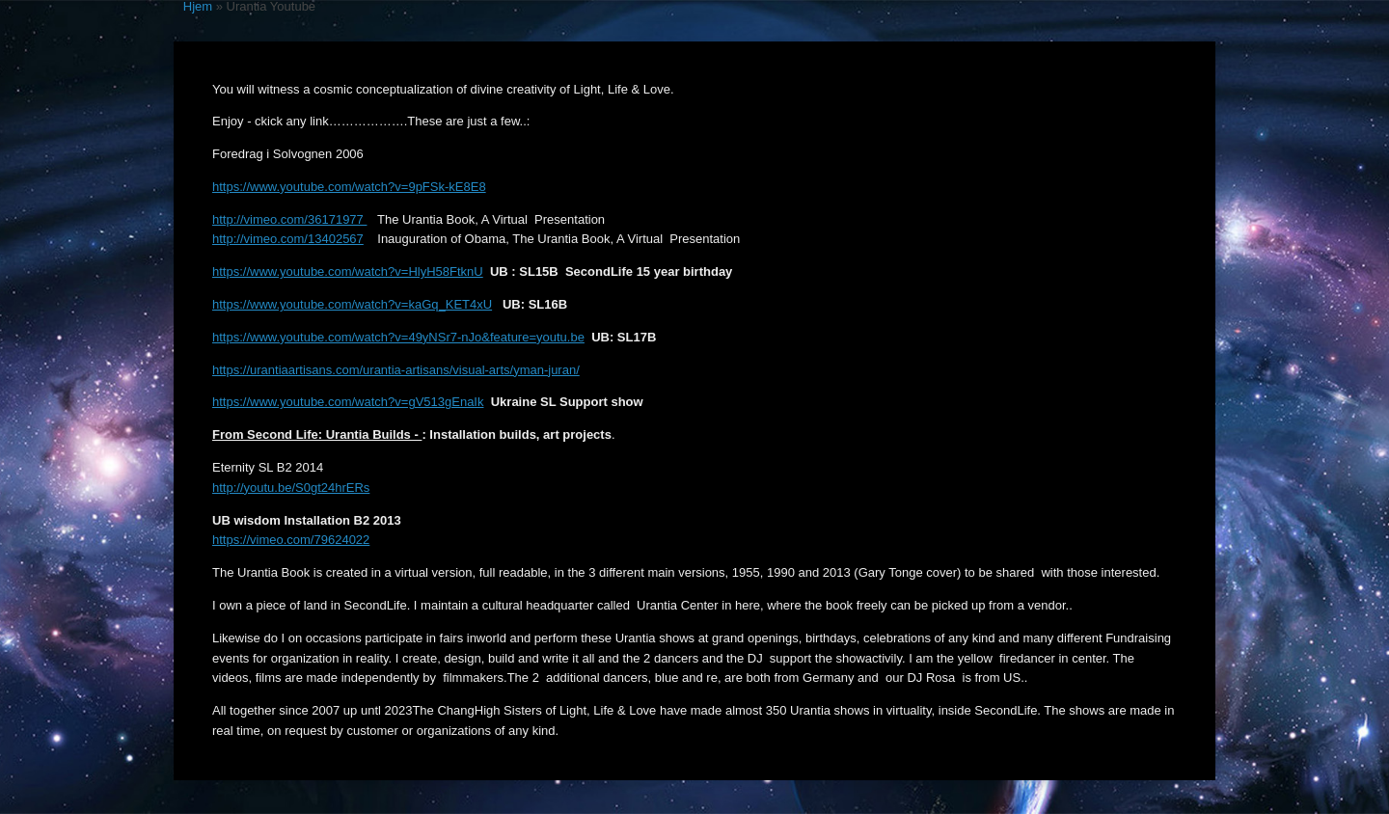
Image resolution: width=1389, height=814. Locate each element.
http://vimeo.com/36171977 (289, 219)
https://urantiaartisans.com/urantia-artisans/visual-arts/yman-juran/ (396, 370)
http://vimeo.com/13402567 (288, 238)
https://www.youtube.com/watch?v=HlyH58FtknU (347, 271)
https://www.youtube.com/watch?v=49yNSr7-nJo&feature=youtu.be (398, 337)
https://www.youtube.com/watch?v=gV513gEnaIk (347, 401)
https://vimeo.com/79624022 (290, 539)
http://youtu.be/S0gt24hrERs (290, 487)
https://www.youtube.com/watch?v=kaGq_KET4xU (352, 304)
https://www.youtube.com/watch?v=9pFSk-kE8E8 (349, 186)
